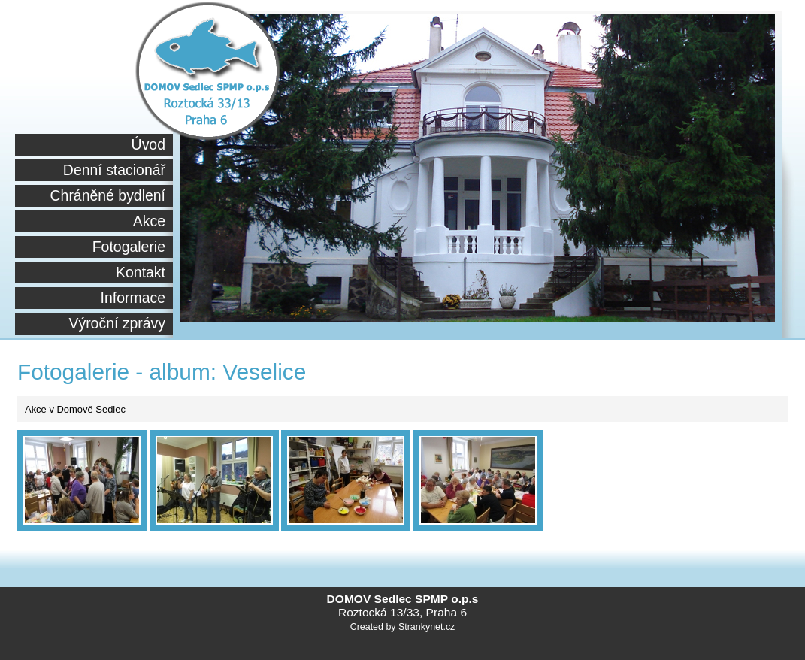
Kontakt (140, 272)
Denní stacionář (114, 170)
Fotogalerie (128, 246)
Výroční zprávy (116, 323)
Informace (133, 297)
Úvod (148, 144)
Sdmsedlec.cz (207, 77)
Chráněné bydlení (107, 195)
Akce (149, 221)
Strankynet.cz (426, 627)
